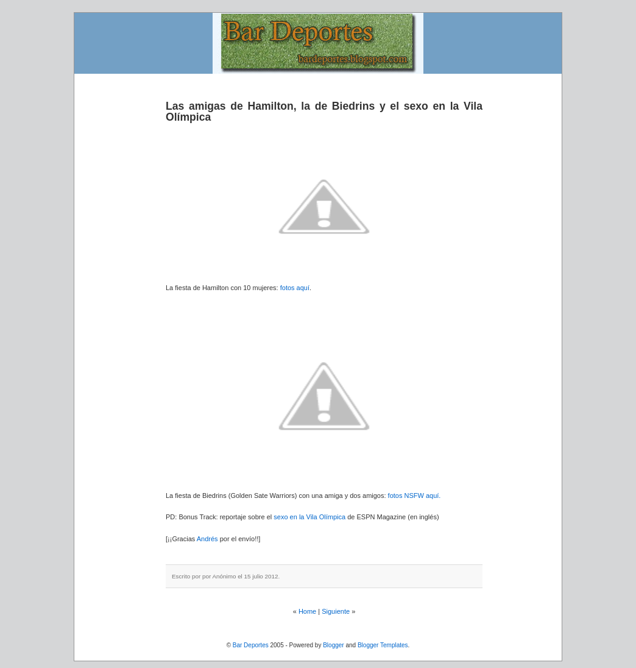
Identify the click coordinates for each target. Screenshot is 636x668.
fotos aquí (294, 287)
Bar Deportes (251, 645)
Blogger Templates (383, 645)
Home (307, 611)
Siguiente (336, 611)
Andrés (208, 538)
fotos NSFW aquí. (414, 495)
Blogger (333, 645)
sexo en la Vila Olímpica (310, 517)
